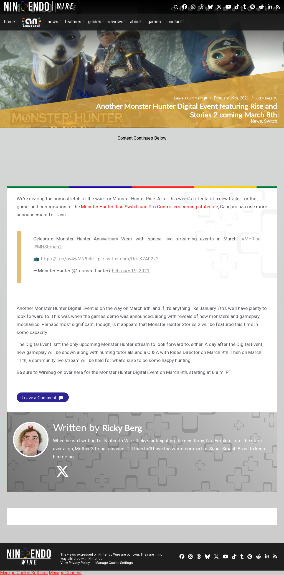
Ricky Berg (263, 98)
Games (154, 21)
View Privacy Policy (75, 562)
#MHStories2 (48, 247)
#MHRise (251, 239)
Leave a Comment (188, 98)
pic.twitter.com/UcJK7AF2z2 (128, 258)
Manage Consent (65, 572)
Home (9, 21)
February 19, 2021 (131, 270)
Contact (175, 21)
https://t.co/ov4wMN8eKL (68, 258)
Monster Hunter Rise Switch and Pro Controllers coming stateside (149, 206)
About (135, 21)
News (53, 21)
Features (73, 21)
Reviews (115, 21)
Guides (94, 21)
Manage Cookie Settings (115, 562)
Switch (270, 121)
